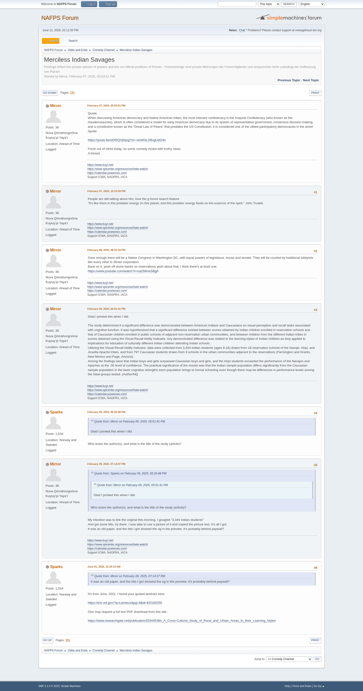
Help (287, 686)
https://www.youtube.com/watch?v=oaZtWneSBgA (123, 271)
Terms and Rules (302, 686)
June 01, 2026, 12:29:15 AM (104, 566)
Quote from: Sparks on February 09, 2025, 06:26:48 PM (130, 473)
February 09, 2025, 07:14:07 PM (106, 463)
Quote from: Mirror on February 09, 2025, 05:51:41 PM (129, 421)
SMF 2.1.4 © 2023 (49, 686)
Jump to (259, 659)
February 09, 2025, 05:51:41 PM (106, 308)
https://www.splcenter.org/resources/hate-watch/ (117, 169)
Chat (242, 30)
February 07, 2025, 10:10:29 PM (106, 191)
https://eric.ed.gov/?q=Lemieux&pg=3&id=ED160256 (125, 603)
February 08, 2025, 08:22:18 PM (106, 250)
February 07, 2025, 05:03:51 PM (106, 105)
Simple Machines (71, 686)
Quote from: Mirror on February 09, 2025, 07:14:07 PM (129, 576)
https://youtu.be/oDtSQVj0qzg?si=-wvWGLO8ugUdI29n (127, 140)
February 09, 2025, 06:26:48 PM (106, 412)
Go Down (49, 92)
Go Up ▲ (319, 686)
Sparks (56, 412)
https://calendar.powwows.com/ (107, 173)
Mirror (55, 106)
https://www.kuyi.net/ (100, 165)
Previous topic (289, 80)
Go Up (47, 640)
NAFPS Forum (60, 18)
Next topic (311, 80)
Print (315, 92)
